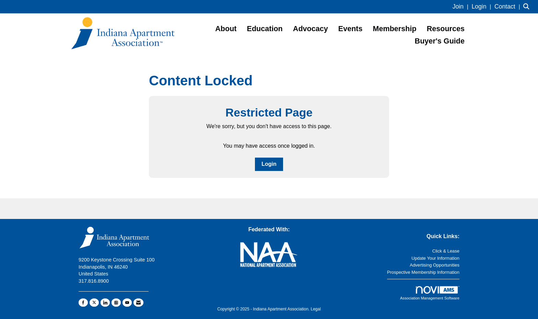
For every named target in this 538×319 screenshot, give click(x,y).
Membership (395, 28)
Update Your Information (435, 258)
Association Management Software (429, 293)
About (225, 28)
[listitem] (461, 7)
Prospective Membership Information (423, 272)
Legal (315, 309)
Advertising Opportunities (434, 265)
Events (350, 28)
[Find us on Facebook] (83, 302)
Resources (446, 28)
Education (265, 28)
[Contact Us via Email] (138, 302)
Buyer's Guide (440, 41)
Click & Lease (445, 251)
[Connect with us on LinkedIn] (105, 302)
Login (269, 164)
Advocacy (310, 28)
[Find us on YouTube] (127, 302)
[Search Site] (528, 7)
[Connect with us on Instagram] (116, 302)
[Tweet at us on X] (94, 302)
